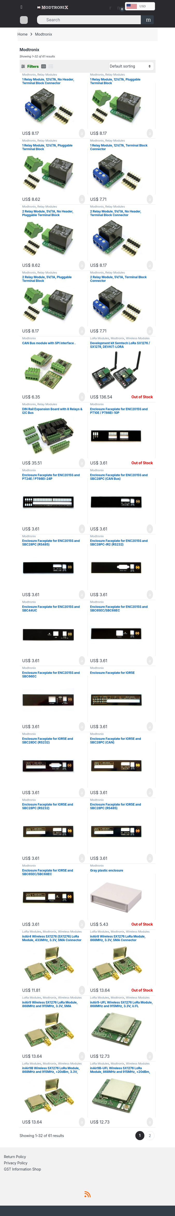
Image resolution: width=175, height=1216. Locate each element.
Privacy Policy (15, 1163)
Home (23, 34)
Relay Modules (47, 74)
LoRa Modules (99, 338)
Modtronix (29, 74)
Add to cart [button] (82, 133)
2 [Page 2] (150, 1135)
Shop (36, 1169)
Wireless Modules (138, 338)
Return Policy (15, 1156)
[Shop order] (131, 66)
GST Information (17, 1169)
